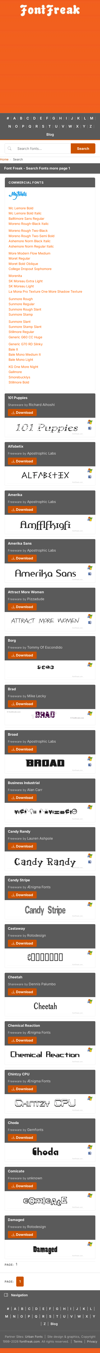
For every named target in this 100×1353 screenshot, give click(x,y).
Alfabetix (15, 446)
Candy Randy (19, 831)
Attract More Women (26, 592)
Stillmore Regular (21, 332)
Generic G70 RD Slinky (26, 344)
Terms (78, 1341)
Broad (13, 734)
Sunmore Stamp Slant (25, 327)
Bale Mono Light (21, 359)
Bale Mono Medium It (25, 354)
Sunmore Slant (20, 321)
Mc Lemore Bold (21, 208)
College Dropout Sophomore (30, 269)
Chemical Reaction (24, 1025)
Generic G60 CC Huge (25, 337)
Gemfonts (35, 1129)
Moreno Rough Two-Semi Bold (32, 236)
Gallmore (15, 372)
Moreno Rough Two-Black (28, 230)
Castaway (16, 928)
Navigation (16, 1295)
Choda (13, 1123)
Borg (12, 640)
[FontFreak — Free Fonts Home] (50, 10)
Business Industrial (24, 783)
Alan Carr (34, 790)
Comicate (16, 1171)
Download (22, 412)
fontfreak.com (29, 1341)
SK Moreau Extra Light (26, 281)
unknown (34, 1178)
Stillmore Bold (19, 382)
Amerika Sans (20, 543)
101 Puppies (17, 398)
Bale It (13, 349)
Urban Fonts (34, 1336)
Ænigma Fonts (39, 887)
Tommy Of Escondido (44, 647)
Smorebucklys (19, 377)
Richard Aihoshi (42, 404)
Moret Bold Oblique (23, 264)
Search (83, 148)
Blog (50, 134)
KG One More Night (23, 367)
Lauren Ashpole (40, 838)
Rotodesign (36, 935)
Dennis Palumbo (42, 984)
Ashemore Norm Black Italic (30, 241)
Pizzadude (35, 599)
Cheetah (15, 977)
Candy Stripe (19, 880)
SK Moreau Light (21, 286)
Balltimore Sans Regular (26, 218)
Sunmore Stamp (21, 314)
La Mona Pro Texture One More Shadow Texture (45, 291)
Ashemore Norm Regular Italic (31, 246)
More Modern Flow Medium (29, 253)
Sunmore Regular (22, 304)
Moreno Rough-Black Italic (29, 224)
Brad (12, 689)
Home (4, 159)
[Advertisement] (43, 67)
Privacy (92, 1341)
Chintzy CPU (18, 1074)
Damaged (16, 1220)
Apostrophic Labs (41, 453)
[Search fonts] (42, 148)
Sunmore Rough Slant (25, 309)
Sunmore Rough (21, 299)
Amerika (15, 495)
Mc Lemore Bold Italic (25, 213)
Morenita (15, 276)
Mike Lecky (36, 696)
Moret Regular (19, 258)
